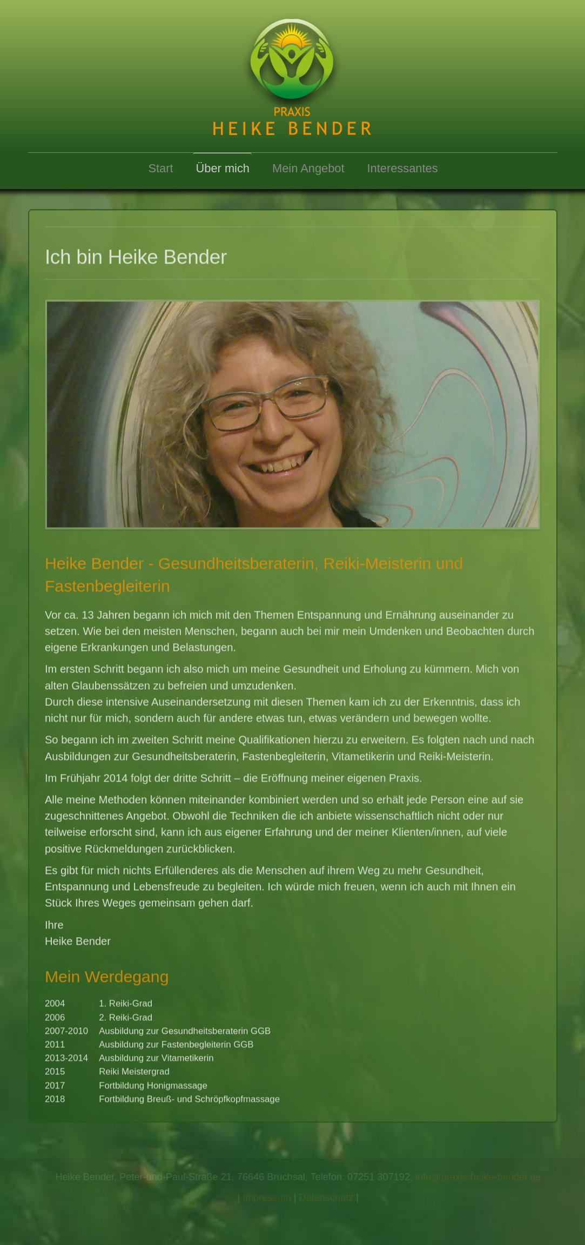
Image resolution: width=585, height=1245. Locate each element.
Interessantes (402, 168)
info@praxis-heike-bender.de (479, 1177)
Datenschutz (327, 1197)
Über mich (223, 168)
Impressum (268, 1197)
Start (160, 168)
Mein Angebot (308, 168)
